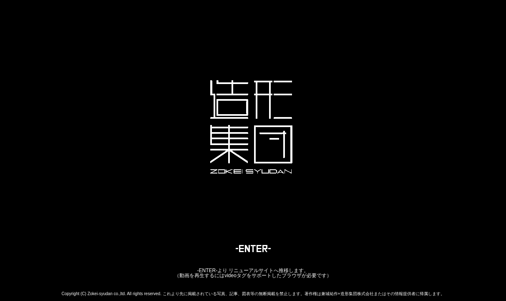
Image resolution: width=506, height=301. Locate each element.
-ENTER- (207, 270)
